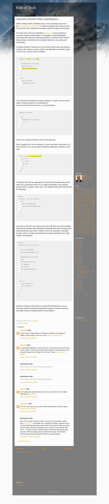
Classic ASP (92, 192)
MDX (83, 210)
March (80, 275)
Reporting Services (91, 219)
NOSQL (85, 214)
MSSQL (78, 212)
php (89, 215)
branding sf (32, 402)
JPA (92, 205)
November (81, 267)
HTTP (80, 204)
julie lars (23, 354)
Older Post (68, 457)
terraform (89, 230)
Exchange (78, 202)
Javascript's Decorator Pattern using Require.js (86, 272)
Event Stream (87, 200)
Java (90, 204)
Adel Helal (87, 176)
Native (79, 214)
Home (44, 457)
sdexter (23, 397)
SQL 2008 (92, 227)
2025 (78, 240)
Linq (84, 209)
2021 (78, 249)
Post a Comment (24, 450)
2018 (78, 256)
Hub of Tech (26, 7)
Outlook (77, 215)
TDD (79, 230)
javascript (25, 332)
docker (88, 197)
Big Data (80, 192)
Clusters (80, 193)
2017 (78, 258)
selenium (85, 222)
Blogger (57, 500)
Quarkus (80, 217)
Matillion (78, 210)
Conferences (92, 193)
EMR (88, 198)
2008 (78, 289)
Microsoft (90, 210)
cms (86, 193)
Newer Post (20, 457)
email (93, 197)
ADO (87, 188)
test (94, 230)
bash (94, 190)
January (81, 277)
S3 (86, 220)
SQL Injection (81, 229)
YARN (86, 233)
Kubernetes (78, 209)
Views (77, 233)
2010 (78, 284)
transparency (90, 232)
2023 (78, 245)
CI (86, 192)
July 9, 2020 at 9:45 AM (28, 420)
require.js (48, 33)
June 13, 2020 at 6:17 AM (28, 391)
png (94, 215)
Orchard (91, 214)
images (85, 204)
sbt (90, 220)
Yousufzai (24, 339)
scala (94, 220)
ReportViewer (80, 220)
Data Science (87, 195)
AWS (88, 190)
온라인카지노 (28, 432)
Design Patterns (20, 493)
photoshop (84, 215)
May (80, 269)
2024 (78, 242)
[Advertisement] (85, 38)
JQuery (78, 207)
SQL (77, 227)
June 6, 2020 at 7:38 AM (28, 347)
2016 (78, 260)
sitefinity (91, 222)
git (83, 202)
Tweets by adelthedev (81, 320)
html (93, 202)
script (79, 222)
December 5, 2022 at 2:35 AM (30, 445)
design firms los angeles (28, 417)
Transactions (81, 232)
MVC (86, 212)
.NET (78, 189)
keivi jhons (24, 412)
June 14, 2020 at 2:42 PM (28, 405)
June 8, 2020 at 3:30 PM (28, 366)
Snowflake (78, 223)
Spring (84, 225)
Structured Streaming (90, 229)
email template (81, 198)
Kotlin (90, 207)
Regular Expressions (80, 219)
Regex (91, 217)
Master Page (90, 209)
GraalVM (88, 202)
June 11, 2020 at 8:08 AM (28, 378)
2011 (78, 282)
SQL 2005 (84, 227)
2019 (78, 254)
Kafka (84, 207)
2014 (78, 265)
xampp (81, 233)
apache (83, 190)
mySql (93, 212)
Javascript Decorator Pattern (29, 26)
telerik (83, 230)
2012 (78, 280)
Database (78, 197)
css (79, 195)
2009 (78, 287)
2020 (78, 251)
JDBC (86, 205)
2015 (78, 262)
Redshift (85, 217)
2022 (78, 247)
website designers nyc (55, 344)
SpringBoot (90, 225)
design (83, 197)
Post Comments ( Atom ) (29, 460)
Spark (86, 223)
